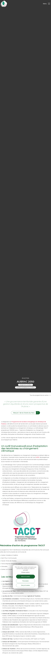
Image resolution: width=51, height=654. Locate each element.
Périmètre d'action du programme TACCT (22, 545)
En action (25, 378)
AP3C (38, 457)
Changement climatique (25, 384)
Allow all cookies (25, 576)
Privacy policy (25, 572)
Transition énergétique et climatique (25, 387)
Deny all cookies (25, 585)
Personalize (25, 581)
